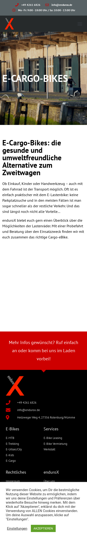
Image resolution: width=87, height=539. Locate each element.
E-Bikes (12, 429)
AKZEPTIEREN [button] (43, 528)
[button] (80, 23)
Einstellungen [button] (17, 528)
